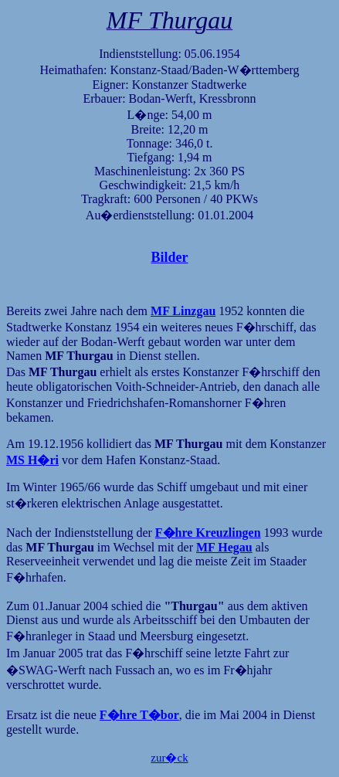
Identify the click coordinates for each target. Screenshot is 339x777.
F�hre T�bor (139, 714)
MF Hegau (224, 547)
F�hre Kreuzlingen (208, 532)
